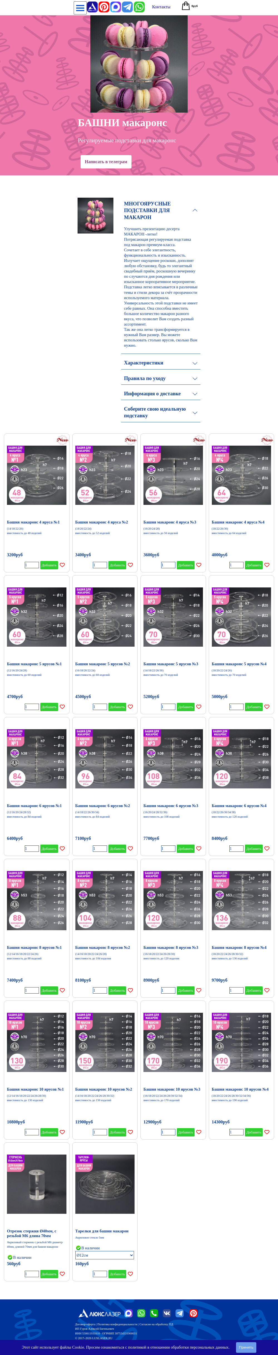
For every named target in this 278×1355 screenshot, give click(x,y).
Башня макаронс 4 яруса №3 (169, 522)
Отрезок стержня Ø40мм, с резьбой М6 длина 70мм (31, 1233)
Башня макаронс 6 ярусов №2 (102, 805)
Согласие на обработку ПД (156, 1324)
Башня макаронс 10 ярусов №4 (240, 1089)
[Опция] (104, 1255)
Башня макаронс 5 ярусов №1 (34, 664)
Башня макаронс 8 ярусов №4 (239, 947)
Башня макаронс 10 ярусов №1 (35, 1089)
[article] (37, 502)
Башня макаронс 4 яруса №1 (33, 522)
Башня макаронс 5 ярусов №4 (239, 664)
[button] (139, 3)
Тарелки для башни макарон (102, 1231)
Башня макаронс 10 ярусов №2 (103, 1089)
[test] (161, 7)
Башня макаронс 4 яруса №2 (101, 522)
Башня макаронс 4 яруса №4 (238, 522)
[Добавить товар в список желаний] (62, 565)
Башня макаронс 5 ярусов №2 (102, 664)
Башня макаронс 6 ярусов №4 (239, 805)
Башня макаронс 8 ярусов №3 (170, 947)
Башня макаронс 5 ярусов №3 (170, 664)
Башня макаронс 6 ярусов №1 (34, 805)
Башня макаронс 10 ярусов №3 (171, 1089)
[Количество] (32, 565)
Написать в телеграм (106, 161)
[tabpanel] (137, 1331)
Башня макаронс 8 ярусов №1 (34, 947)
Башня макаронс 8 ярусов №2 (102, 947)
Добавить (49, 565)
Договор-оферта (85, 1324)
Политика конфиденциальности (117, 1324)
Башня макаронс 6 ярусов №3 (170, 805)
